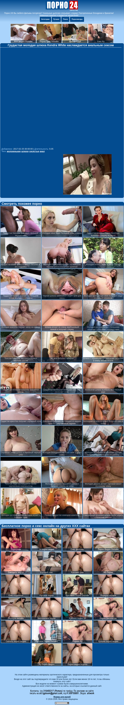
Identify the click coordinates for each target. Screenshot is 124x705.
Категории (45, 19)
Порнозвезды (77, 19)
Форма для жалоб (62, 697)
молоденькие (14, 151)
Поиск (65, 19)
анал (42, 151)
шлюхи (25, 151)
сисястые (34, 151)
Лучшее (56, 19)
